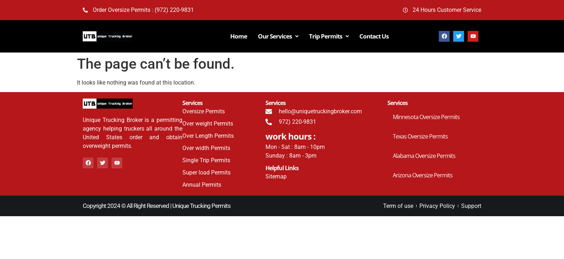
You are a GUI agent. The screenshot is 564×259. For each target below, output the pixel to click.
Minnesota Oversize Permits (426, 117)
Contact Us (373, 36)
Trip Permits (329, 36)
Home (238, 36)
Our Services (278, 36)
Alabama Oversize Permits (424, 156)
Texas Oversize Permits (420, 136)
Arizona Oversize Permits (422, 175)
